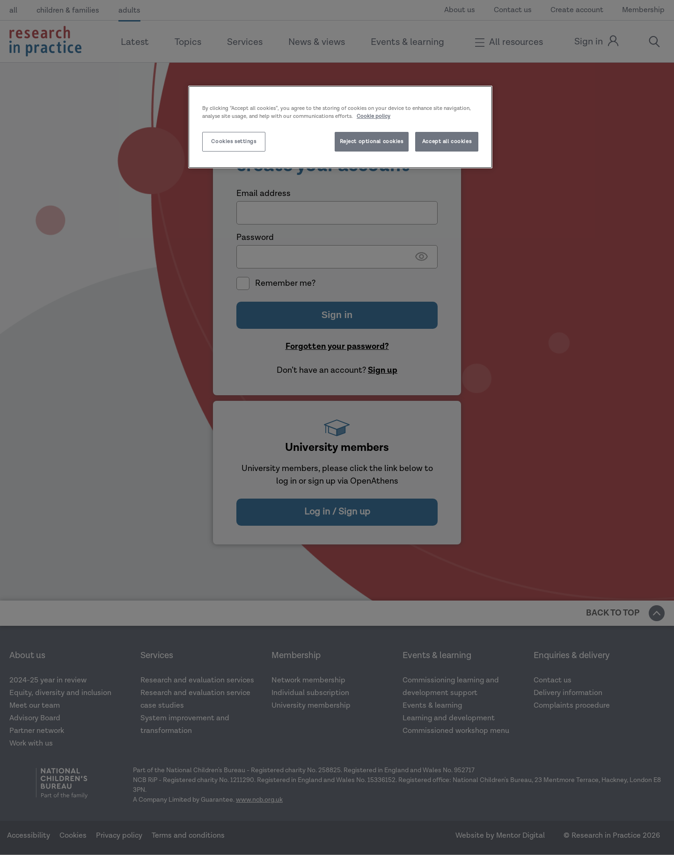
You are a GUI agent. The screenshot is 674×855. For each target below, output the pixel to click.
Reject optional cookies (371, 141)
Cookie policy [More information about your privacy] (373, 116)
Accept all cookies (446, 141)
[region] (340, 127)
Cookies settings (233, 141)
